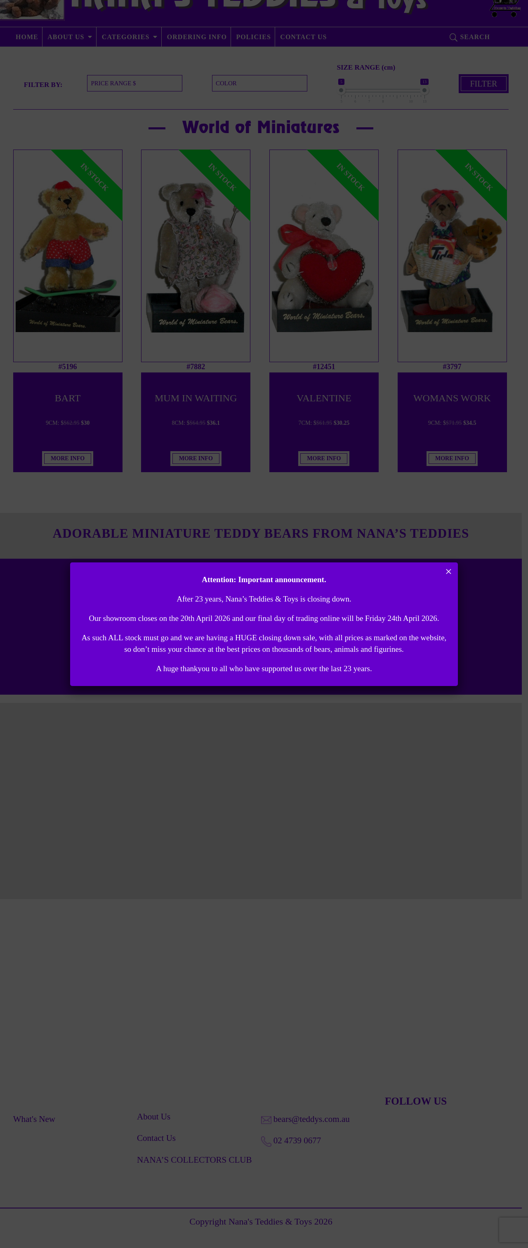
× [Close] (448, 571)
